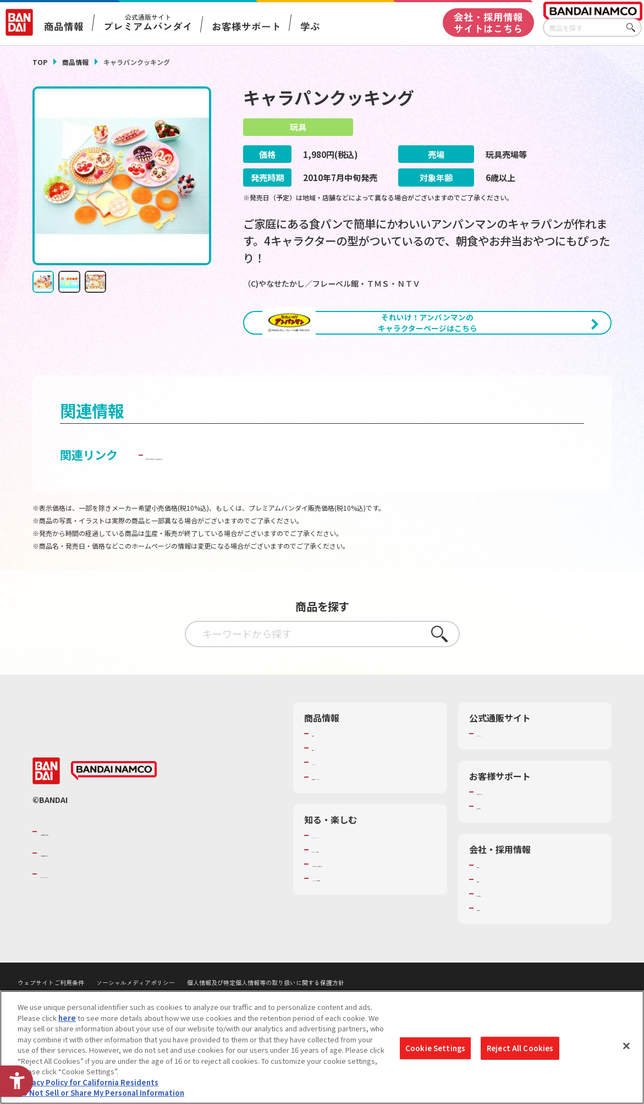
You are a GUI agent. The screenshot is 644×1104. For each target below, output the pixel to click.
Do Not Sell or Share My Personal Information (101, 1092)
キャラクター (333, 813)
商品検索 (326, 784)
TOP (39, 62)
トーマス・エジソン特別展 (355, 900)
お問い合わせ (498, 959)
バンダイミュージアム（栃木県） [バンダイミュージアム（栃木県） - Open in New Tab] (365, 939)
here (67, 1018)
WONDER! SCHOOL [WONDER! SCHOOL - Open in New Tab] (342, 885)
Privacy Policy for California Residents (88, 1082)
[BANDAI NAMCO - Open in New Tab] (114, 821)
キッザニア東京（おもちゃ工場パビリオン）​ (372, 920)
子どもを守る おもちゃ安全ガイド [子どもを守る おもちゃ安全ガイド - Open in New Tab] (234, 505)
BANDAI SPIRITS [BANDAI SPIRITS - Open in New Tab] (73, 924)
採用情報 (491, 929)
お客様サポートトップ (512, 843)
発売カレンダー (337, 799)
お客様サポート (245, 26)
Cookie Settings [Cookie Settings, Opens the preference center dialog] (435, 1048)
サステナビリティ (505, 944)
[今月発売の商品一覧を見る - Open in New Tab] (523, 377)
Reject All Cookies (520, 1048)
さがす (633, 28)
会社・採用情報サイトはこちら (488, 22)
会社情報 (491, 915)
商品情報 (75, 62)
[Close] (626, 1046)
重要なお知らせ (502, 857)
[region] (322, 1047)
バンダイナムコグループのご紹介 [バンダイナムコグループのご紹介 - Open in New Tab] (106, 882)
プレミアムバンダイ (509, 784)
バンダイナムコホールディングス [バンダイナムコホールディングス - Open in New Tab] (106, 903)
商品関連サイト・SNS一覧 (354, 827)
